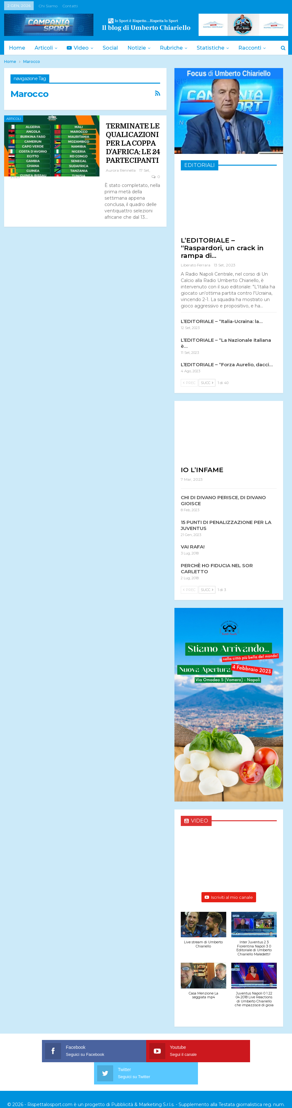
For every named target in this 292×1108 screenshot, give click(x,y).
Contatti (70, 5)
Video (80, 48)
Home (17, 48)
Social (113, 48)
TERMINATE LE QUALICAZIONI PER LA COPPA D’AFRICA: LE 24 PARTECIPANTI (133, 143)
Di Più (252, 48)
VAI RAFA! (193, 547)
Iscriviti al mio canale (229, 897)
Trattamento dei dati (258, 1088)
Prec (189, 383)
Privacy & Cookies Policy (204, 1088)
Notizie (140, 48)
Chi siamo (48, 5)
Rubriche (176, 48)
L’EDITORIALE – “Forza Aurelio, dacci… (227, 364)
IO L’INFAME (202, 470)
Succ (207, 383)
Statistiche (216, 48)
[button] (203, 933)
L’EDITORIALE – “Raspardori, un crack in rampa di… (222, 247)
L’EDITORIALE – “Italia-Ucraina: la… (221, 321)
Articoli (45, 48)
